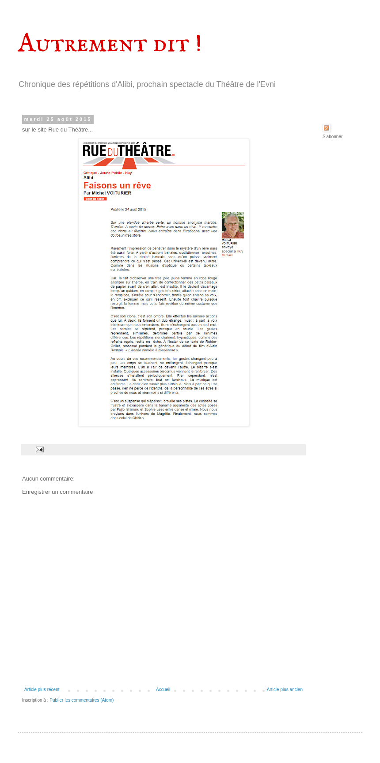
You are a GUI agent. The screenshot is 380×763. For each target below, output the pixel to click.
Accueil (163, 689)
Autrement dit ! (110, 44)
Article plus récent (41, 689)
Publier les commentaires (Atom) (81, 700)
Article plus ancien (285, 689)
